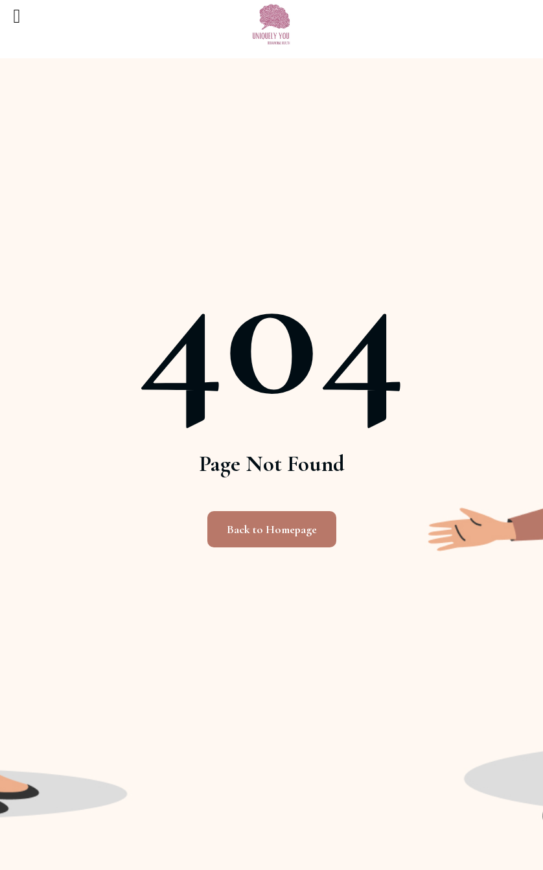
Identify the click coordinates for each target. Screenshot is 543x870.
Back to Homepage (272, 529)
